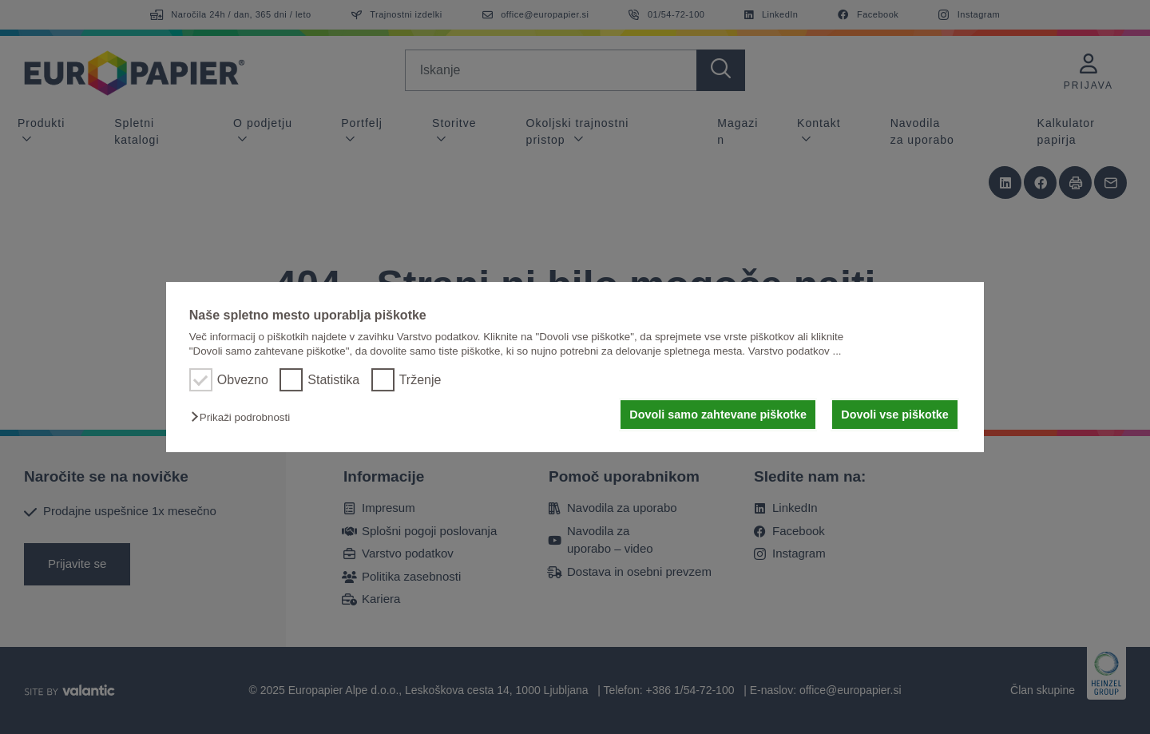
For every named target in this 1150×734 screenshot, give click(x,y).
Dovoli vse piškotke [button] (894, 414)
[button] (244, 417)
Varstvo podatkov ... (795, 351)
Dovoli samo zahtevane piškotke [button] (718, 414)
